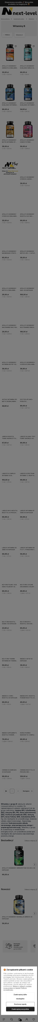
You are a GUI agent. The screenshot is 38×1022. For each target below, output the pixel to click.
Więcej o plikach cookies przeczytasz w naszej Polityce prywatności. (17, 988)
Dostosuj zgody (20, 1004)
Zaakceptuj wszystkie (20, 1009)
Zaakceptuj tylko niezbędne (20, 997)
